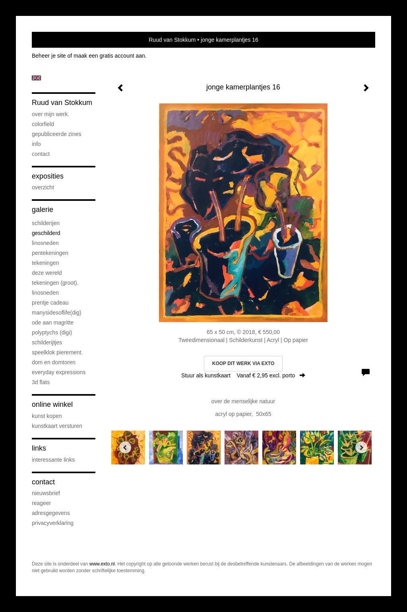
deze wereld (47, 273)
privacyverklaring (53, 523)
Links (39, 448)
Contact (41, 154)
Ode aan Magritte (53, 322)
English (36, 78)
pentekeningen (50, 253)
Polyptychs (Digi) (52, 332)
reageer (41, 503)
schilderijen (46, 223)
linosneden (45, 243)
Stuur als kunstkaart (243, 375)
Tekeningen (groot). (55, 283)
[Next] (361, 447)
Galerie (42, 210)
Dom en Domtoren (54, 362)
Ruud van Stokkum (172, 40)
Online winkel (52, 404)
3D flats (41, 382)
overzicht (43, 187)
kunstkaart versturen (57, 426)
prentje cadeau (50, 302)
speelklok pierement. (57, 352)
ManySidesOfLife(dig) (56, 312)
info (36, 144)
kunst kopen (47, 416)
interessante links (53, 460)
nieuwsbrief (46, 493)
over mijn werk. (50, 114)
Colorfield (43, 124)
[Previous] (125, 447)
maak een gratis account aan (109, 55)
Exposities (48, 176)
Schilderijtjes (47, 342)
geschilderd (46, 233)
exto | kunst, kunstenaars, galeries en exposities (54, 40)
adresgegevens (51, 513)
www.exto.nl (102, 564)
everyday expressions (58, 372)
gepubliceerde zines (56, 134)
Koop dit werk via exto (243, 363)
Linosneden (45, 292)
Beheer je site (49, 55)
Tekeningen (45, 263)
